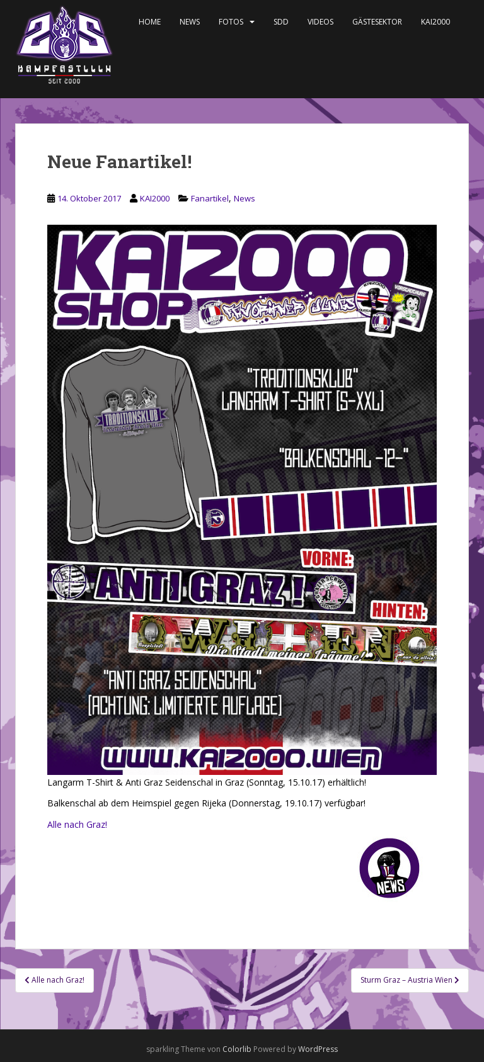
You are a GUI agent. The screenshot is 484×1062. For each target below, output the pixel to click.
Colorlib (236, 1049)
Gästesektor (377, 21)
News (190, 21)
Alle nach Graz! (77, 824)
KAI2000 (435, 21)
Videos (320, 21)
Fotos (231, 21)
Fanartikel (210, 198)
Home (150, 21)
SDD (281, 21)
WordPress (318, 1049)
